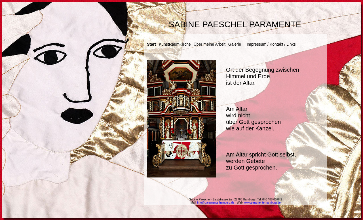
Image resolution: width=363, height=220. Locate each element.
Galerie (234, 44)
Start (151, 44)
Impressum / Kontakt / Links (271, 44)
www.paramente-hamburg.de (262, 202)
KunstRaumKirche (175, 44)
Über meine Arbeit (209, 44)
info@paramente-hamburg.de (216, 202)
